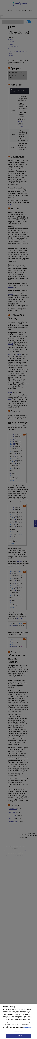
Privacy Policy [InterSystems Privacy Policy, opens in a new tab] (27, 1029)
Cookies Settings (18, 1032)
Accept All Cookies (19, 1037)
